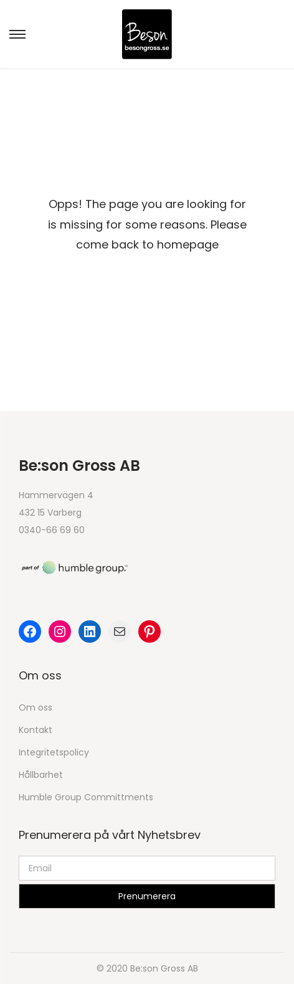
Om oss (35, 707)
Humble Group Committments (86, 797)
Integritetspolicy (54, 752)
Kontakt (35, 730)
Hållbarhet (41, 775)
